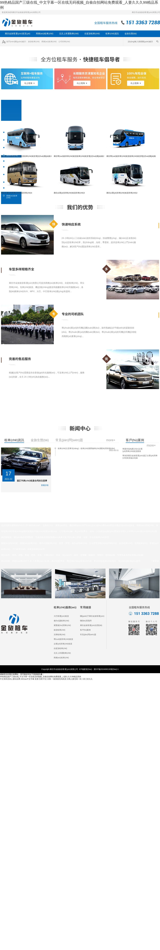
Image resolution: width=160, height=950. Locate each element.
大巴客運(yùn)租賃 (61, 616)
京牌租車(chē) (59, 634)
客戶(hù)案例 (85, 630)
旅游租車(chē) (34, 41)
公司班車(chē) (64, 41)
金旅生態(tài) (131, 33)
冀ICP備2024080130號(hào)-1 (106, 669)
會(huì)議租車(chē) (61, 621)
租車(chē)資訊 (112, 33)
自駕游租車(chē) (92, 33)
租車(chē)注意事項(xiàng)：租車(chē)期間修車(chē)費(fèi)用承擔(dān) (86, 448)
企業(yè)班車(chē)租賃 (63, 644)
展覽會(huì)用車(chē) (62, 625)
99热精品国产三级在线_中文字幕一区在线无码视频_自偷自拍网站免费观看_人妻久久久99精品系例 (40, 677)
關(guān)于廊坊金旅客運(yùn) (92, 616)
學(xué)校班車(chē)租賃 (63, 639)
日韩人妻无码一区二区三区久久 (80, 679)
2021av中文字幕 (27, 679)
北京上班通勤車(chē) (69, 33)
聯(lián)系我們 (86, 621)
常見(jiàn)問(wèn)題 (88, 634)
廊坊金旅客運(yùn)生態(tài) (91, 625)
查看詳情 (44, 485)
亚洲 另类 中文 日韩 (43, 679)
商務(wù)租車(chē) (44, 33)
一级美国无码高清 (58, 679)
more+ (151, 445)
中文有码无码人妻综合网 (10, 679)
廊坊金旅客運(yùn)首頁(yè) (17, 33)
